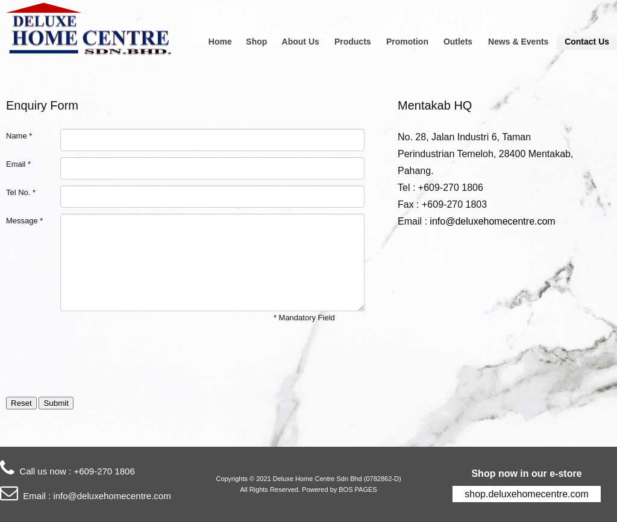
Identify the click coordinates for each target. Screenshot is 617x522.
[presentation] (97, 358)
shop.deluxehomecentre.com (526, 494)
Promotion (407, 41)
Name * (19, 135)
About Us (300, 41)
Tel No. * (21, 192)
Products (352, 41)
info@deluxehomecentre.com (492, 221)
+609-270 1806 (104, 471)
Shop (256, 41)
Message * (24, 220)
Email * (18, 164)
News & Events (518, 41)
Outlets (457, 41)
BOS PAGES (358, 489)
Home (220, 41)
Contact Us (587, 41)
